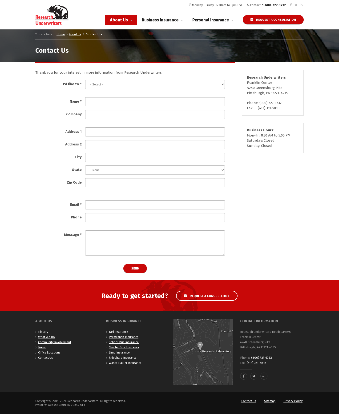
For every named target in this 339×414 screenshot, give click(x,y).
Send (135, 268)
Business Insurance (160, 20)
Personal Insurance (210, 20)
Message (73, 235)
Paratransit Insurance (123, 337)
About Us (119, 20)
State (77, 170)
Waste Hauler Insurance (125, 363)
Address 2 (73, 144)
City (78, 157)
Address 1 (73, 131)
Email (76, 204)
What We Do (46, 337)
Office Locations (49, 352)
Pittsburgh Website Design (51, 404)
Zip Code (74, 182)
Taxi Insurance (118, 332)
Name (76, 101)
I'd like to (72, 84)
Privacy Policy (293, 401)
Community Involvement (54, 342)
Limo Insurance (119, 352)
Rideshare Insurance (123, 357)
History (43, 332)
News (42, 347)
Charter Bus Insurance (124, 347)
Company (74, 114)
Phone (76, 217)
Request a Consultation (273, 19)
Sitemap (269, 401)
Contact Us (45, 357)
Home (60, 34)
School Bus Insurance (124, 342)
